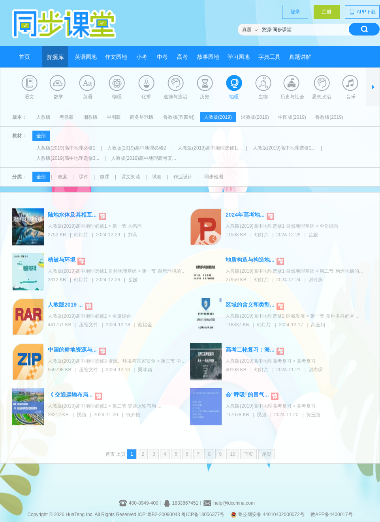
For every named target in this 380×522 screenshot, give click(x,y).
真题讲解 (300, 57)
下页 (248, 454)
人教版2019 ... (65, 304)
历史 (204, 96)
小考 (141, 57)
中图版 (114, 117)
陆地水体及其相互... (72, 214)
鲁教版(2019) (329, 117)
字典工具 (269, 57)
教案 (62, 177)
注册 (326, 12)
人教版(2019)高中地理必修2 (136, 148)
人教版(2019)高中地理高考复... (143, 158)
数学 (58, 96)
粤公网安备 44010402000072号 (268, 514)
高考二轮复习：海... (250, 349)
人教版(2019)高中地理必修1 (65, 148)
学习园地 (239, 57)
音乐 (351, 96)
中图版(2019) (292, 117)
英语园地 (86, 57)
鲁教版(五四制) (179, 117)
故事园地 (208, 57)
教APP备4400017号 (331, 514)
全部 (41, 135)
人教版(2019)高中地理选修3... (67, 158)
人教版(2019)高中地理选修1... (209, 148)
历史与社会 (292, 96)
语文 (29, 96)
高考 (182, 57)
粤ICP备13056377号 (202, 514)
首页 (24, 57)
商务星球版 (142, 117)
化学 (146, 96)
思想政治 (321, 96)
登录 (295, 12)
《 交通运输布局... (70, 394)
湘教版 (90, 117)
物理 (117, 96)
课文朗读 (130, 177)
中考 (162, 57)
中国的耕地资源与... (72, 349)
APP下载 (362, 12)
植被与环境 (61, 259)
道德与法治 (175, 96)
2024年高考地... (245, 214)
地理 (234, 96)
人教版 (43, 117)
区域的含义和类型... (250, 304)
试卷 (157, 177)
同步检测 (213, 177)
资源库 (55, 57)
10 (232, 454)
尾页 (266, 454)
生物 (263, 96)
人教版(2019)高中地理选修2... (284, 148)
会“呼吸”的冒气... (247, 394)
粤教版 (67, 117)
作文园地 (116, 57)
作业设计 (182, 177)
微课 (104, 177)
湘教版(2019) (255, 117)
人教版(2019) (218, 117)
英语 (87, 96)
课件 (83, 177)
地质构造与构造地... (250, 259)
